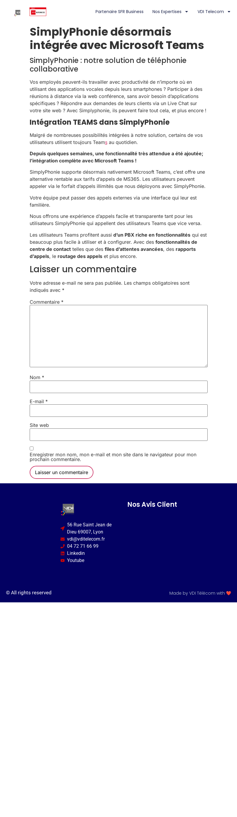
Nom (37, 377)
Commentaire (46, 302)
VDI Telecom (214, 11)
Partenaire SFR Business (120, 12)
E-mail (39, 401)
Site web (39, 425)
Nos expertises (170, 11)
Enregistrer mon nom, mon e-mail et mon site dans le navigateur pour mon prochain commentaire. (113, 457)
